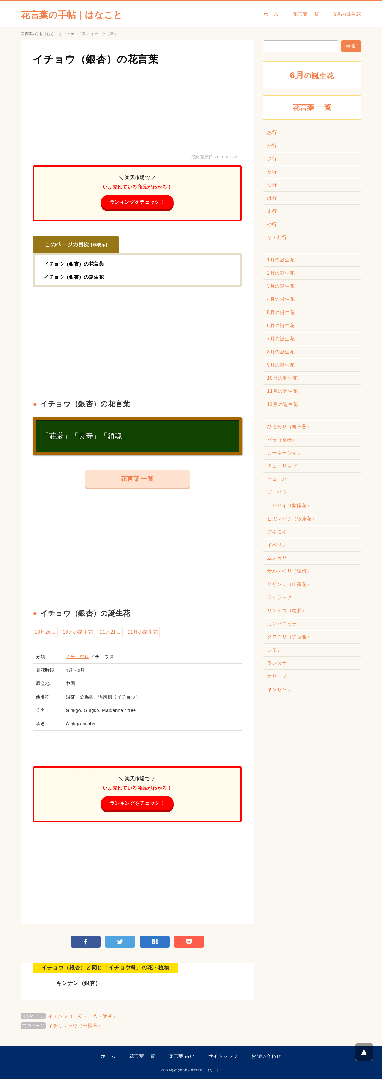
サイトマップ (223, 1056)
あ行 (272, 132)
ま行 (272, 211)
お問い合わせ (266, 1056)
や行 (272, 224)
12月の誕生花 (282, 404)
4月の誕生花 (281, 299)
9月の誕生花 (281, 364)
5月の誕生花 (281, 312)
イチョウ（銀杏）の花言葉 (95, 59)
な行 (272, 184)
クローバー (279, 479)
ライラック (279, 597)
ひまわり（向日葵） (289, 426)
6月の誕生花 (347, 14)
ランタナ (277, 663)
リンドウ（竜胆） (287, 610)
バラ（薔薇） (282, 439)
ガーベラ (277, 492)
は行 (272, 198)
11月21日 (110, 632)
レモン (274, 649)
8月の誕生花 (281, 351)
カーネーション (284, 452)
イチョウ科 (77, 656)
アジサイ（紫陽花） (289, 505)
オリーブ (277, 676)
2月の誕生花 (281, 272)
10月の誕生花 (77, 632)
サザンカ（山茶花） (289, 584)
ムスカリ (277, 558)
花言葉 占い (182, 1056)
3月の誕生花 (281, 286)
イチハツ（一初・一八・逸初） (83, 1016)
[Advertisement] (137, 108)
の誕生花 (312, 75)
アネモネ (277, 531)
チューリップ (282, 466)
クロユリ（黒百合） (289, 636)
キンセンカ (279, 689)
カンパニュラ (282, 623)
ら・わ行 (277, 237)
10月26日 (45, 632)
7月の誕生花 (281, 338)
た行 (272, 171)
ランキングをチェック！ (137, 201)
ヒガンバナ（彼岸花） (292, 518)
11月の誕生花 (142, 632)
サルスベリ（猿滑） (289, 571)
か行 (272, 145)
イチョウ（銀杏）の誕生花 (74, 277)
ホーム (271, 14)
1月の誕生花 (281, 259)
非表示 (99, 244)
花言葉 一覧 (306, 14)
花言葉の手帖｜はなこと (72, 15)
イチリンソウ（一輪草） (75, 1025)
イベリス (277, 544)
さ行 (272, 158)
